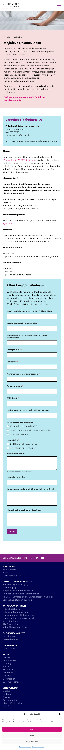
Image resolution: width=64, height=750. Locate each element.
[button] (60, 714)
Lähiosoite (12, 362)
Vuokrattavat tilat (11, 682)
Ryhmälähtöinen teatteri (15, 612)
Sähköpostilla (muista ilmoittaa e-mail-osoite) (30, 430)
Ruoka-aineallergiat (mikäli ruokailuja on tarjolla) (30, 489)
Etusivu (7, 37)
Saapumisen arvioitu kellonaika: (23, 323)
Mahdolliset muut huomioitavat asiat (24, 510)
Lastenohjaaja (10, 587)
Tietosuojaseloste (25, 747)
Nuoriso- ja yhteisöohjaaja (16, 584)
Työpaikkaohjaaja (11, 609)
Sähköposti (13, 398)
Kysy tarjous (9, 223)
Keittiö (6, 706)
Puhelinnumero (15, 386)
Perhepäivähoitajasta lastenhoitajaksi (22, 594)
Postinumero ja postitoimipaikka (23, 374)
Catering (7, 663)
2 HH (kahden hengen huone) (23, 444)
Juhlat (6, 666)
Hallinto (7, 694)
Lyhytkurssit (9, 636)
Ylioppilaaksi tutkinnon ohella (18, 590)
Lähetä (11, 531)
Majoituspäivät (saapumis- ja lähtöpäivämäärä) (30, 311)
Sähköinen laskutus (19, 434)
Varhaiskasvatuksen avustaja (17, 600)
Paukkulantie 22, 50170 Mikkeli (19, 160)
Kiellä (32, 735)
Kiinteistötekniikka (12, 703)
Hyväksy (32, 729)
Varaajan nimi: (14, 350)
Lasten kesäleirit (11, 639)
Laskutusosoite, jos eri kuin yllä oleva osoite (28, 410)
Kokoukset (8, 669)
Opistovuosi (9, 648)
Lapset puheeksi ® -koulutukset (19, 615)
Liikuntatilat (9, 679)
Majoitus (7, 676)
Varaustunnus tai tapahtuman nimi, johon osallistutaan (27, 336)
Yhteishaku (8, 572)
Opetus (6, 691)
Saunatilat (8, 672)
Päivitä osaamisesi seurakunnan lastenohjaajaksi (28, 597)
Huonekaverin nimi (16, 477)
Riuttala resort (10, 660)
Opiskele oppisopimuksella (16, 575)
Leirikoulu (8, 657)
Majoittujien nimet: (16, 454)
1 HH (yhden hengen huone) (23, 448)
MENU (59, 5)
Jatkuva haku (10, 569)
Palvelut (18, 37)
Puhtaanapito (10, 700)
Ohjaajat (7, 697)
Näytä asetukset (32, 742)
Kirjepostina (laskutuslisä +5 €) (24, 426)
